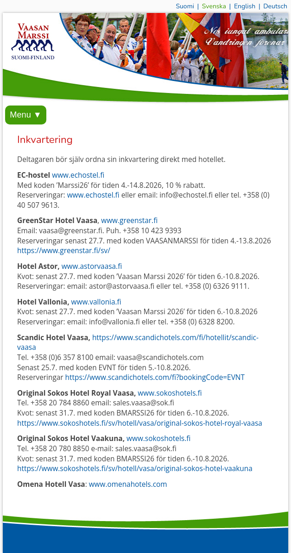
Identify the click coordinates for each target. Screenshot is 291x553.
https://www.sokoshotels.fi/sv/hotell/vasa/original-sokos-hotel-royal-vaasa (139, 423)
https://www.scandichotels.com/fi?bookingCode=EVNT (155, 377)
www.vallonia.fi (96, 302)
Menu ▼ (26, 114)
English (244, 6)
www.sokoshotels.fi (170, 393)
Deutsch (275, 6)
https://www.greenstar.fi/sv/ (63, 250)
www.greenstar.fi (129, 220)
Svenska (214, 6)
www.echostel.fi (78, 175)
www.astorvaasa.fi (92, 266)
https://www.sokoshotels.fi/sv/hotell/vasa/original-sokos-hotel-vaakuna (135, 468)
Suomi (185, 6)
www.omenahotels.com (128, 484)
